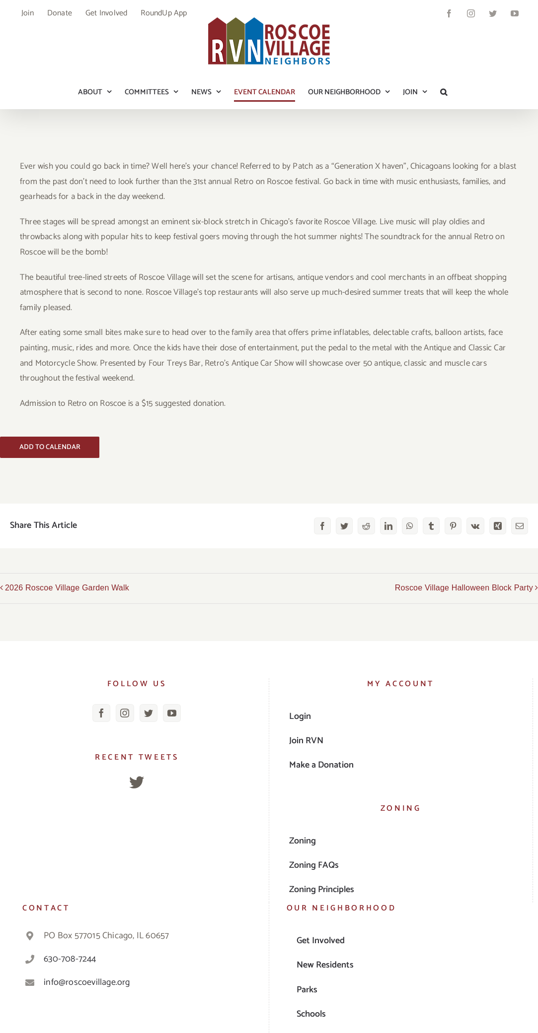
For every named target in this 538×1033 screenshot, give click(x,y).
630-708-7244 (70, 959)
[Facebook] (101, 713)
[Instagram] (125, 713)
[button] (443, 92)
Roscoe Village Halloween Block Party (464, 587)
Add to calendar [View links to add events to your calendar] (49, 447)
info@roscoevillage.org (87, 982)
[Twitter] (148, 713)
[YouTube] (172, 713)
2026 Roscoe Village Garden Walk (67, 587)
